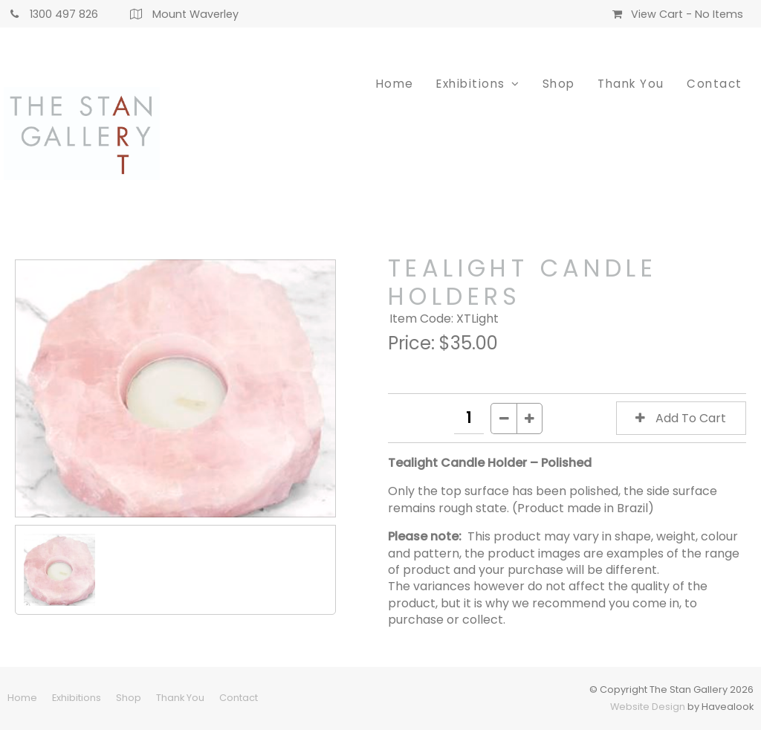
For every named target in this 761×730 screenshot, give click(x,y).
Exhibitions (470, 83)
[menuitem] (22, 698)
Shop (559, 83)
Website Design (647, 706)
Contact (714, 83)
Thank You (631, 83)
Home (395, 83)
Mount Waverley (195, 14)
